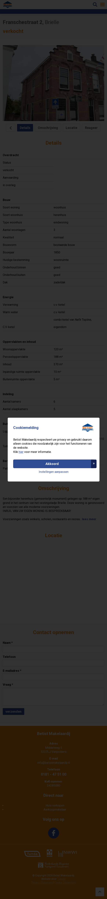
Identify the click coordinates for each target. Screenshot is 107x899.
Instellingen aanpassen (53, 472)
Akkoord (52, 464)
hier (21, 452)
